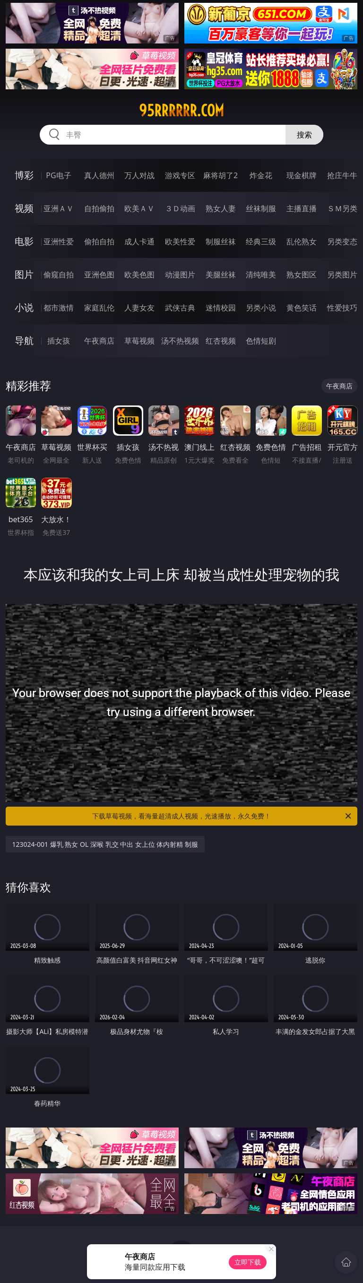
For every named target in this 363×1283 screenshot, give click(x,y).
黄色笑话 (301, 307)
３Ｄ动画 (180, 208)
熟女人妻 (221, 208)
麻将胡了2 (220, 175)
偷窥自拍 (58, 274)
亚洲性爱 (58, 241)
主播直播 (301, 208)
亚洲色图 (99, 274)
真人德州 (99, 175)
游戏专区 (180, 175)
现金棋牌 (301, 175)
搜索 (304, 134)
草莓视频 (139, 341)
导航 (24, 340)
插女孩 (58, 341)
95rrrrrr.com (181, 110)
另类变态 (342, 241)
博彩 (24, 175)
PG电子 (58, 175)
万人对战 (139, 175)
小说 (24, 307)
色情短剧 (261, 341)
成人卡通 (139, 241)
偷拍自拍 (99, 241)
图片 (24, 274)
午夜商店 (99, 341)
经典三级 (261, 241)
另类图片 (342, 274)
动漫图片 (180, 274)
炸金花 (261, 175)
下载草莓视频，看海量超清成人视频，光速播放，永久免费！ (222, 816)
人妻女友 (139, 307)
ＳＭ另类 (342, 208)
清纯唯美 (261, 274)
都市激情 (58, 307)
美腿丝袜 (221, 274)
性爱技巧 (342, 307)
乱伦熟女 (301, 241)
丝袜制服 (261, 208)
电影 (24, 241)
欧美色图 (139, 274)
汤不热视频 (180, 341)
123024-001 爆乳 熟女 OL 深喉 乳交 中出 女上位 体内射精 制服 (105, 844)
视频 (24, 208)
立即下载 (247, 1261)
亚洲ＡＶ (58, 208)
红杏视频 (221, 341)
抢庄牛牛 (342, 175)
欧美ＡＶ (139, 208)
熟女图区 (301, 274)
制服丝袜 (221, 241)
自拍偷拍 (99, 208)
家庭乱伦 (99, 307)
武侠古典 (180, 307)
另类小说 (261, 307)
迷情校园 (221, 307)
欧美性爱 (180, 241)
